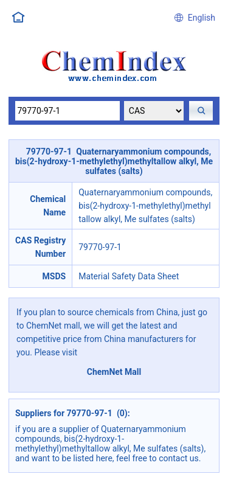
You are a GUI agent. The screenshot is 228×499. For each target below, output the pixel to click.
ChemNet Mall (114, 372)
